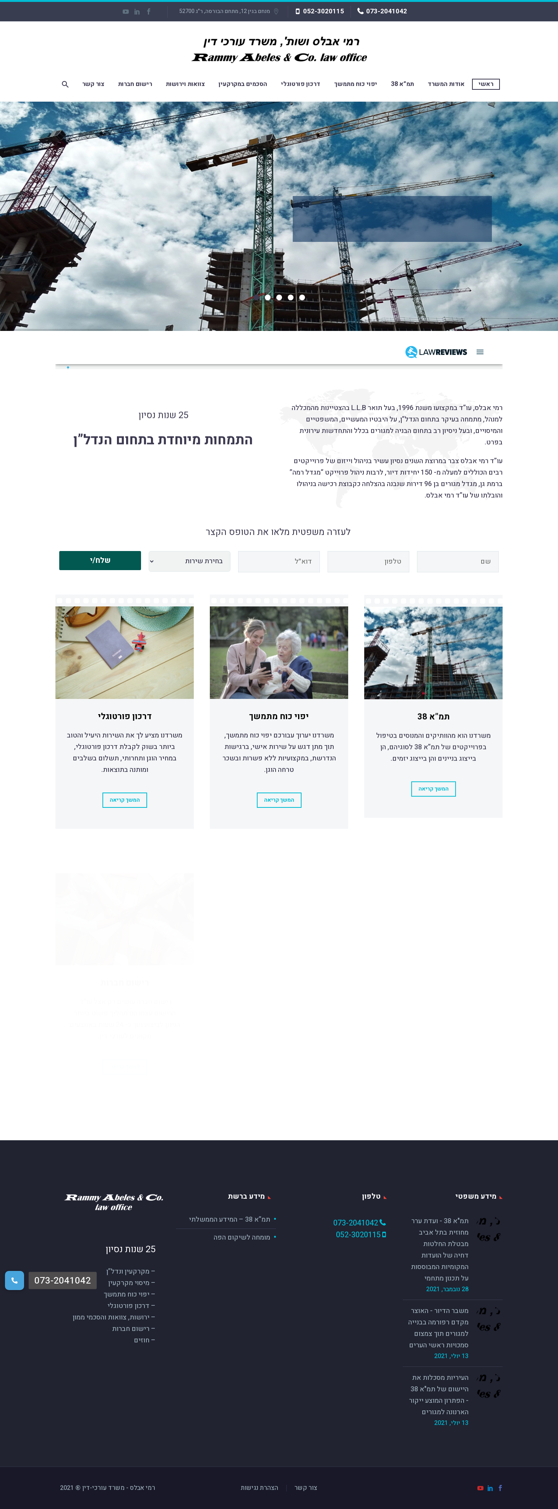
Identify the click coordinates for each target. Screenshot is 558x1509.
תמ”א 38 (402, 84)
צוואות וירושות (185, 84)
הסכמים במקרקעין (243, 84)
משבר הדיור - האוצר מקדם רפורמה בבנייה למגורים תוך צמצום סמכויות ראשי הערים (438, 1328)
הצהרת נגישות (259, 1488)
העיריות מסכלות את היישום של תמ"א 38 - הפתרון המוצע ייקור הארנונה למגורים (439, 1395)
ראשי (486, 84)
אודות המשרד (446, 84)
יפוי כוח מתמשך (355, 84)
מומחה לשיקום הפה (242, 1237)
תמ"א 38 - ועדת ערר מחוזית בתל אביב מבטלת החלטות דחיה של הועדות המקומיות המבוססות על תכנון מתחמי (440, 1250)
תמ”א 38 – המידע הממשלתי (229, 1219)
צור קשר (93, 84)
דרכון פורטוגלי (300, 84)
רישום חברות (135, 84)
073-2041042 (386, 11)
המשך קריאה (125, 811)
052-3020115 (323, 11)
